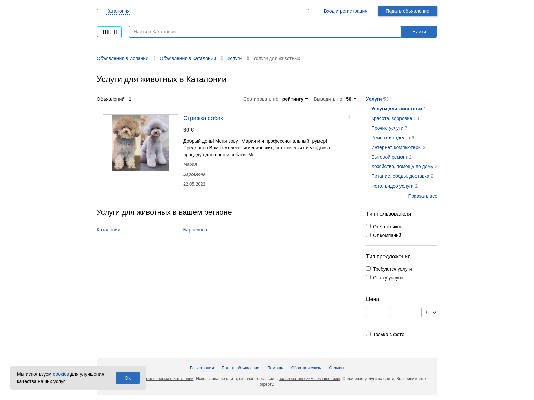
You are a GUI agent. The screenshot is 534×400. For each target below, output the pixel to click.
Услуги (374, 99)
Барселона (195, 230)
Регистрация (202, 368)
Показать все (422, 196)
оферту (266, 384)
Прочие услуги (387, 128)
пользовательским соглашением (309, 378)
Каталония (118, 11)
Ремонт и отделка (390, 137)
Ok (128, 378)
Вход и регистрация (345, 11)
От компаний (387, 235)
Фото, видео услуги (392, 186)
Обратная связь (306, 368)
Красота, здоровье (391, 118)
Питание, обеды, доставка (400, 176)
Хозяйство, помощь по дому (402, 166)
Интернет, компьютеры (396, 147)
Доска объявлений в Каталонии (164, 378)
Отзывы (336, 368)
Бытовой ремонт (389, 157)
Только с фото (388, 334)
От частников (388, 226)
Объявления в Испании (122, 58)
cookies (61, 374)
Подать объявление (407, 11)
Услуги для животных (397, 108)
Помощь (275, 368)
